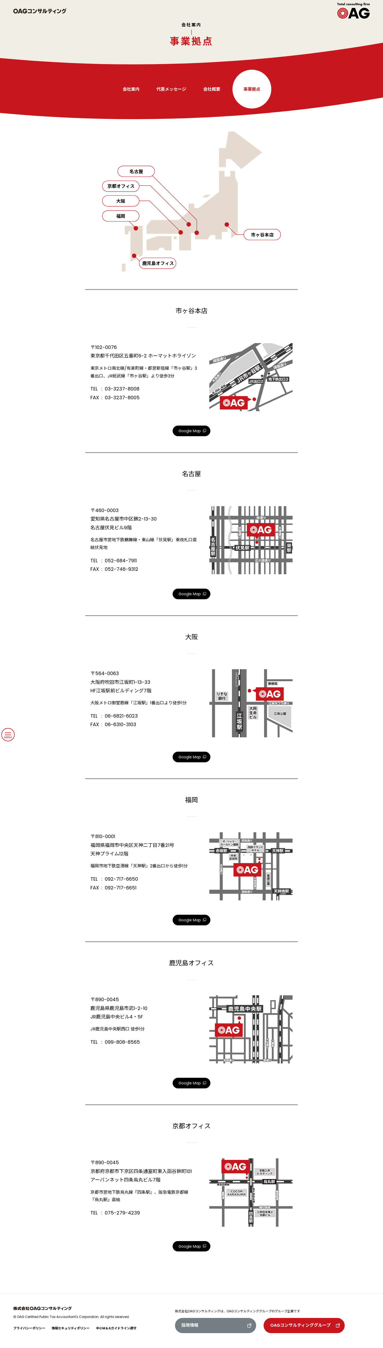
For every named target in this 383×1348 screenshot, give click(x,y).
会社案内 (191, 25)
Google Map (189, 431)
